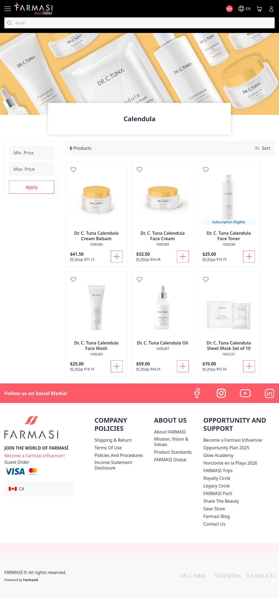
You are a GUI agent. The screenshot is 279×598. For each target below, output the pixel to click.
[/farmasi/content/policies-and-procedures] (119, 455)
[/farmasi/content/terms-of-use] (108, 447)
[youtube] (245, 393)
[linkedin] (269, 393)
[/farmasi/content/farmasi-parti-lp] (217, 493)
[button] (31, 187)
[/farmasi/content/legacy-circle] (216, 486)
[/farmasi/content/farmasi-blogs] (216, 516)
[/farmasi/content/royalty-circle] (216, 478)
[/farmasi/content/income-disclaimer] (123, 465)
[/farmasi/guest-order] (16, 462)
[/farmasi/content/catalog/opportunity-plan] (226, 447)
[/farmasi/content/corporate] (170, 459)
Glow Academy (218, 455)
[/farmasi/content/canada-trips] (217, 470)
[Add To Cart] (117, 257)
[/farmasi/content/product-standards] (173, 452)
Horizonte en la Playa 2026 (230, 463)
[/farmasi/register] (34, 455)
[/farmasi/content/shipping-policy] (113, 440)
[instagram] (221, 393)
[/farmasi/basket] (259, 8)
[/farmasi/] (33, 8)
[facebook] (197, 393)
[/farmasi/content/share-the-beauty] (221, 501)
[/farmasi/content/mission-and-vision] (177, 441)
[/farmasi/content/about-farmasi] (170, 432)
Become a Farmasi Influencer (233, 440)
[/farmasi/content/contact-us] (214, 524)
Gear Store (214, 508)
